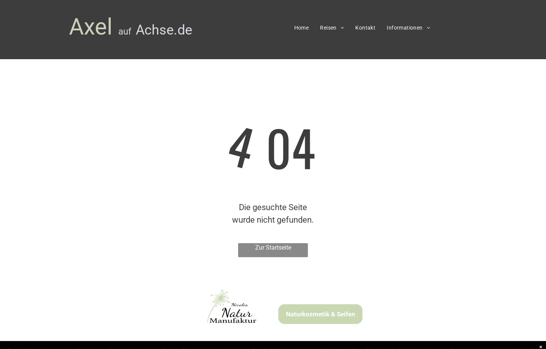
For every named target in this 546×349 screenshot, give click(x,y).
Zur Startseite (273, 247)
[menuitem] (302, 28)
